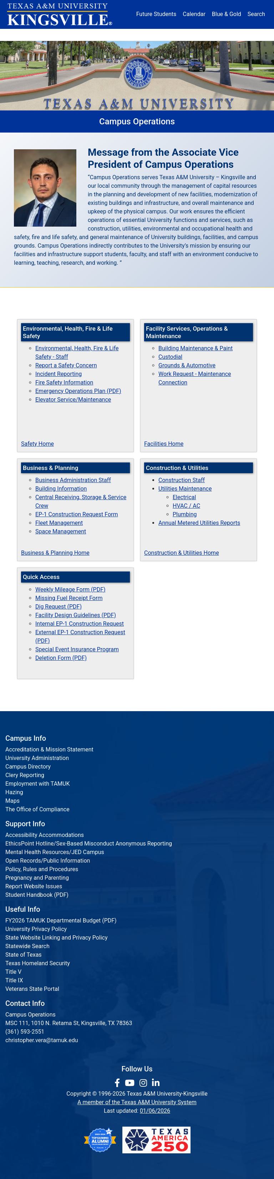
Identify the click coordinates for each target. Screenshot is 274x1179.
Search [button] (256, 14)
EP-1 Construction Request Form (76, 514)
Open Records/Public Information (47, 860)
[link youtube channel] (130, 1083)
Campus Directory (28, 766)
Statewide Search (27, 946)
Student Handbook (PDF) (36, 894)
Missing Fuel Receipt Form (68, 598)
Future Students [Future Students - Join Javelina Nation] (156, 14)
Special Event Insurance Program (77, 649)
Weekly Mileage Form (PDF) (70, 589)
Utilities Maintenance (185, 488)
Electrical (184, 497)
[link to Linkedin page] (156, 1083)
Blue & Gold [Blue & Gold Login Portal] (226, 14)
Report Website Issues (33, 886)
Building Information (61, 488)
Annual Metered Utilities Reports (199, 522)
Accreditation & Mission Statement (49, 749)
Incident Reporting (58, 374)
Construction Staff (181, 480)
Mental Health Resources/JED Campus (54, 852)
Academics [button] (93, 34)
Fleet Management (59, 522)
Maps (12, 800)
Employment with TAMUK (37, 783)
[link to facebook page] (118, 1083)
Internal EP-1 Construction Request (79, 623)
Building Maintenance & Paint (195, 348)
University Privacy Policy (36, 929)
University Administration (37, 758)
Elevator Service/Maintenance (73, 399)
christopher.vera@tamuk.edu (41, 1040)
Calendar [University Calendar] (194, 14)
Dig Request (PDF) (58, 606)
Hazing (14, 792)
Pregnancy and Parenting (37, 877)
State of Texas (23, 954)
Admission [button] (57, 34)
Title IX (14, 980)
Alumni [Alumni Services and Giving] (192, 34)
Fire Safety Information (64, 382)
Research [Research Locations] (129, 34)
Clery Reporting (24, 775)
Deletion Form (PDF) (61, 658)
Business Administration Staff (73, 480)
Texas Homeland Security (37, 963)
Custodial (170, 356)
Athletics (219, 34)
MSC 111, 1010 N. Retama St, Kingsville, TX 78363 (68, 1023)
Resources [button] (159, 34)
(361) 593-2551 (24, 1031)
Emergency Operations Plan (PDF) (78, 391)
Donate (247, 34)
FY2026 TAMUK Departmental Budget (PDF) (61, 920)
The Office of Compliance (37, 809)
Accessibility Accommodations (44, 835)
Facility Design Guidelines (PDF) (75, 615)
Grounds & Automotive (186, 365)
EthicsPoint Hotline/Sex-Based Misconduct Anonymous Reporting (88, 843)
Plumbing (185, 514)
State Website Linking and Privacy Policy (56, 937)
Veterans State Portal (32, 989)
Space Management (60, 531)
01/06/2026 (155, 1110)
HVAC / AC (186, 505)
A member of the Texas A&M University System (137, 1102)
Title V (13, 971)
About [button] (25, 34)
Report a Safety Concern (66, 365)
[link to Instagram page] (144, 1083)
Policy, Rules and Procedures (41, 869)
